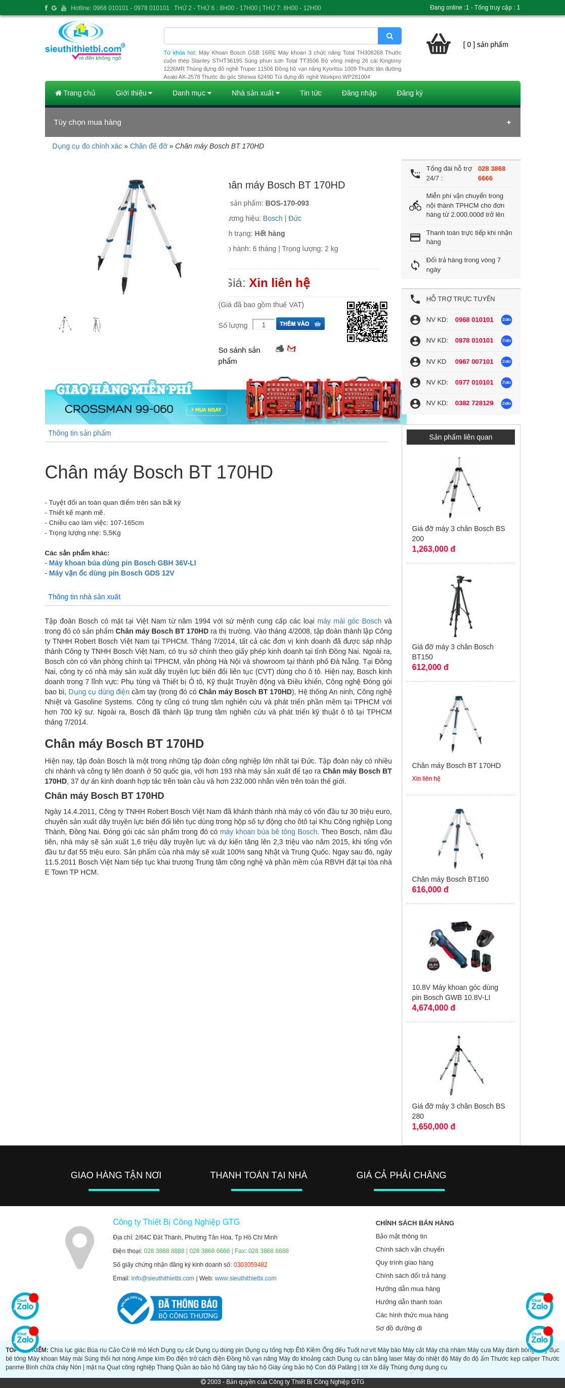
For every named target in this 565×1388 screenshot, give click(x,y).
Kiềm (314, 1350)
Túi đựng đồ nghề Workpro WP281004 (322, 77)
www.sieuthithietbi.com (245, 1278)
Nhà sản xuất (256, 93)
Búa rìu (97, 1350)
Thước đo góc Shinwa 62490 (237, 77)
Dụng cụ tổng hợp (269, 1350)
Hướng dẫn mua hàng (408, 1289)
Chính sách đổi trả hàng (411, 1275)
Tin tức (311, 93)
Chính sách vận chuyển (410, 1249)
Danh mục (191, 93)
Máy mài (71, 1358)
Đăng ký (410, 93)
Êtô (300, 1350)
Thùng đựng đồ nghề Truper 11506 (229, 69)
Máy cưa (479, 1350)
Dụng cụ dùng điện (99, 692)
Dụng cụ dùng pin (220, 1350)
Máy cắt (413, 1350)
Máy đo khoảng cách (307, 1358)
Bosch (273, 218)
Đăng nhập (359, 93)
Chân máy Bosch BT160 (450, 879)
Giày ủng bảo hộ (290, 1367)
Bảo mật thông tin (401, 1236)
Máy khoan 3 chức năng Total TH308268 (330, 53)
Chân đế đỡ (148, 146)
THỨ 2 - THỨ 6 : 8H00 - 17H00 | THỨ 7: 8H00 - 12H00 (247, 8)
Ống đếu (333, 1350)
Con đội (325, 1367)
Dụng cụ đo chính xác (87, 146)
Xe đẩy (379, 1367)
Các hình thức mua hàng (412, 1315)
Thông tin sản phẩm (79, 433)
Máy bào (389, 1350)
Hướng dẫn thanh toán (409, 1302)
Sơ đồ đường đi (399, 1328)
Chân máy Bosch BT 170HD (456, 765)
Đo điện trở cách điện (195, 1358)
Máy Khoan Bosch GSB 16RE (237, 53)
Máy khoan (43, 1358)
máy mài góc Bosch (349, 621)
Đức (294, 218)
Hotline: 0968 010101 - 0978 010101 (120, 8)
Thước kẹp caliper (515, 1358)
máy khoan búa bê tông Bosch (268, 832)
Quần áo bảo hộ (198, 1367)
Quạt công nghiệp (131, 1367)
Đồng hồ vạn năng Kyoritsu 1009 (316, 69)
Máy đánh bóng (514, 1350)
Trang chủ (75, 93)
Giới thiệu (134, 93)
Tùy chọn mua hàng (87, 122)
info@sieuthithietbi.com (163, 1278)
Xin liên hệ (279, 283)
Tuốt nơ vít (361, 1350)
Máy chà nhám (446, 1350)
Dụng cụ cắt (177, 1350)
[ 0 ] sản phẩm (485, 44)
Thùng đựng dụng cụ (418, 1367)
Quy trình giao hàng (404, 1262)
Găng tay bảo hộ (243, 1367)
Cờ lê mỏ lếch (140, 1350)
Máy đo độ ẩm (469, 1358)
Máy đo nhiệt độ (426, 1358)
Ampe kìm (150, 1358)
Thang (165, 1367)
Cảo (113, 1350)
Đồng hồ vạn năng (252, 1358)
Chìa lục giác (67, 1350)
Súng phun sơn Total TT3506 (281, 61)
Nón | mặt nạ (87, 1367)
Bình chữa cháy (47, 1367)
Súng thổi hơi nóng (110, 1358)
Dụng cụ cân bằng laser (370, 1358)
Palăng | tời (353, 1367)
